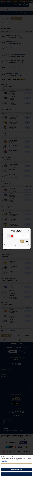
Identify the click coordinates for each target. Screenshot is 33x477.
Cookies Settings (16, 465)
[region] (16, 466)
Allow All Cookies (16, 474)
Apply (16, 245)
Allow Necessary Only (16, 469)
